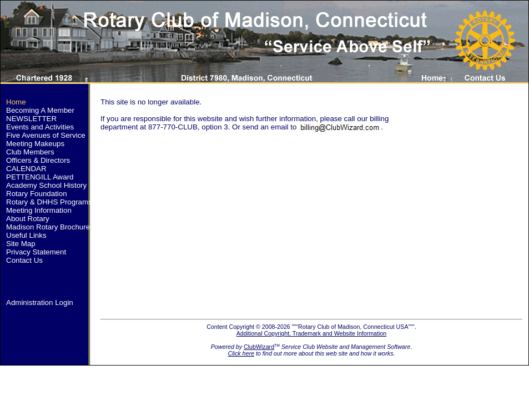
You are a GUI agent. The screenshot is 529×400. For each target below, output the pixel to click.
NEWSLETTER (31, 118)
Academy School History (46, 185)
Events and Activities (40, 127)
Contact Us (24, 260)
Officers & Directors (38, 160)
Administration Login (39, 302)
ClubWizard (259, 346)
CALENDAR (26, 168)
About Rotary (27, 218)
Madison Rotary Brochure (48, 227)
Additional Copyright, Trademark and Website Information (311, 333)
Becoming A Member (40, 110)
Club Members (30, 152)
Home (16, 102)
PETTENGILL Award (39, 177)
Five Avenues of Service (45, 135)
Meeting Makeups (35, 143)
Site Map (21, 243)
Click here (241, 353)
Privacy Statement (36, 252)
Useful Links (26, 235)
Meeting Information (39, 210)
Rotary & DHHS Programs (49, 202)
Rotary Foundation (36, 193)
